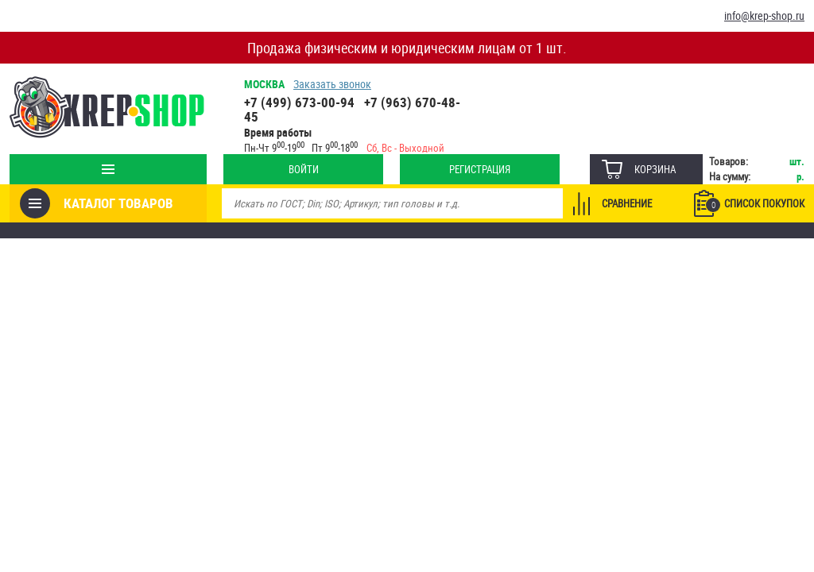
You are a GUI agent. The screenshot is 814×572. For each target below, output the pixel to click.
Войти (304, 169)
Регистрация (479, 169)
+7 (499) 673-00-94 (299, 102)
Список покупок (755, 204)
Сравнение (627, 203)
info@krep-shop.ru (764, 15)
